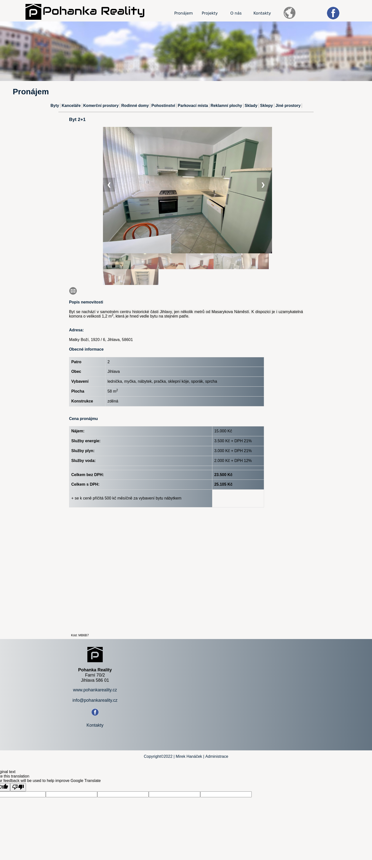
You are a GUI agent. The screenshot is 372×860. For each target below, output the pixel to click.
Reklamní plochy (226, 105)
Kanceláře (71, 105)
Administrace (216, 756)
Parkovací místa (193, 105)
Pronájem (183, 13)
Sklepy (266, 105)
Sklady (251, 105)
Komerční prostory (101, 105)
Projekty (210, 13)
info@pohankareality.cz (95, 700)
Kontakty (262, 13)
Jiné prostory (287, 105)
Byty (54, 105)
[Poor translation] (18, 787)
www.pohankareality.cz (95, 689)
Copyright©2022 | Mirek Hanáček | (174, 756)
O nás (236, 13)
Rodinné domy (135, 105)
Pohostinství (163, 105)
